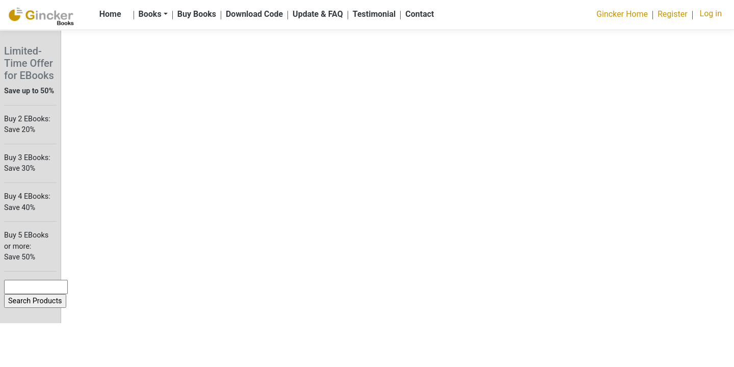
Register (673, 14)
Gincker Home (622, 14)
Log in (711, 13)
